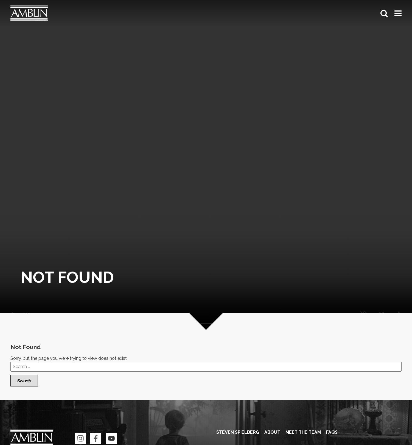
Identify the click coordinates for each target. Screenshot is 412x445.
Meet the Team (303, 432)
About (272, 432)
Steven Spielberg (237, 432)
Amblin (29, 13)
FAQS (332, 432)
